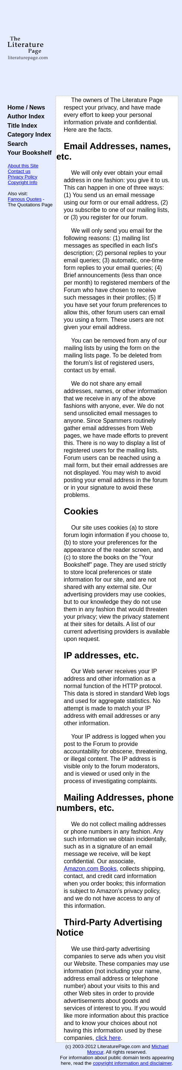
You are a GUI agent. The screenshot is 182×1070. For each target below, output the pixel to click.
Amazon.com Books (90, 869)
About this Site (23, 165)
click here (108, 1038)
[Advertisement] (117, 48)
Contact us (19, 171)
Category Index (27, 134)
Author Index (24, 116)
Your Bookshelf (28, 152)
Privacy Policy (22, 177)
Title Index (20, 125)
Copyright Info (22, 182)
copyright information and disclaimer (132, 1063)
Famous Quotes (25, 199)
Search (15, 143)
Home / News (24, 107)
